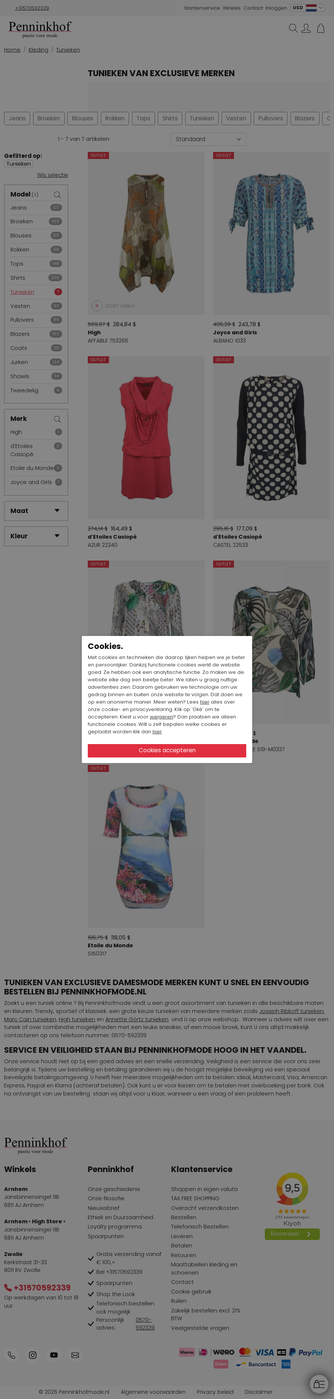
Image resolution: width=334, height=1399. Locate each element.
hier (204, 701)
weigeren (161, 716)
